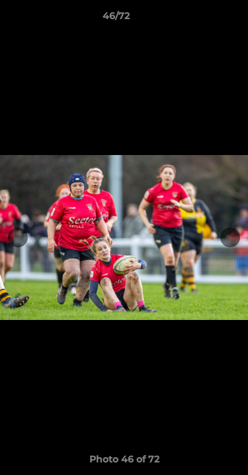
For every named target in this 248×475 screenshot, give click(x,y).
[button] (200, 19)
